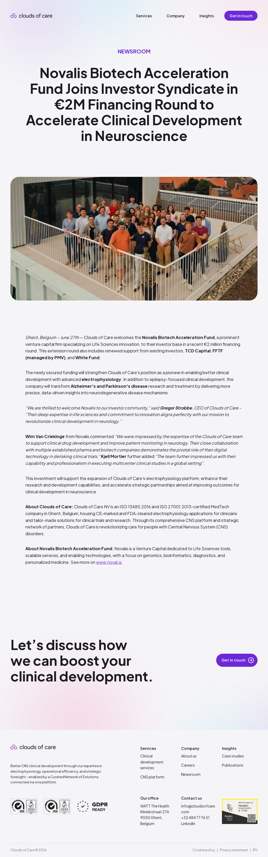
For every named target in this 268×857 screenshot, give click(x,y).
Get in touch (241, 15)
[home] (31, 15)
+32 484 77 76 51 (195, 817)
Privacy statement (234, 850)
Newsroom (190, 774)
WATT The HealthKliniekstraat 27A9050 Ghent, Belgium (154, 815)
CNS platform (152, 776)
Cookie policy (204, 850)
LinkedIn (188, 823)
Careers (188, 765)
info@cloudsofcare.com (198, 809)
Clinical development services (152, 762)
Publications (232, 765)
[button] (144, 15)
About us (189, 756)
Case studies (233, 756)
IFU (255, 850)
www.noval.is (109, 562)
